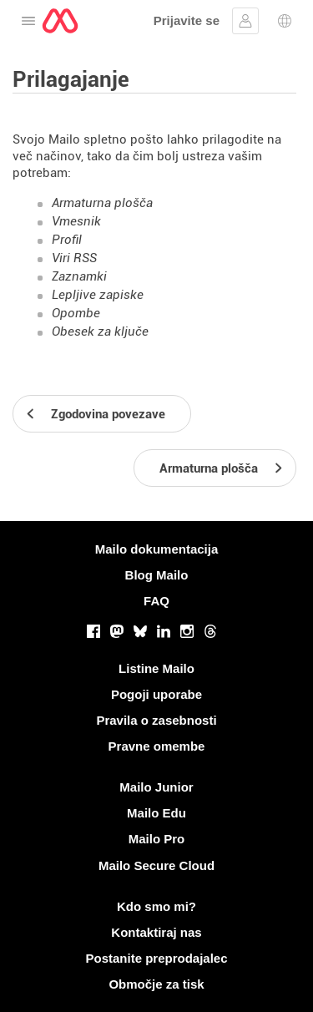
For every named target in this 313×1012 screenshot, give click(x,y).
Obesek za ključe (100, 331)
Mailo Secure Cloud (156, 865)
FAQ (156, 601)
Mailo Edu (156, 813)
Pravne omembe (157, 746)
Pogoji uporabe (156, 694)
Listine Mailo (156, 668)
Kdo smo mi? (156, 906)
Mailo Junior (156, 787)
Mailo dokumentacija (157, 549)
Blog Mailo (157, 575)
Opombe (76, 313)
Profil (67, 239)
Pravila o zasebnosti (156, 720)
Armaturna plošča (102, 202)
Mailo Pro (157, 839)
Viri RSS (74, 258)
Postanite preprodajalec (156, 958)
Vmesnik (76, 221)
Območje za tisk (156, 984)
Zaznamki (79, 276)
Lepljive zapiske (98, 294)
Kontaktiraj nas (156, 932)
